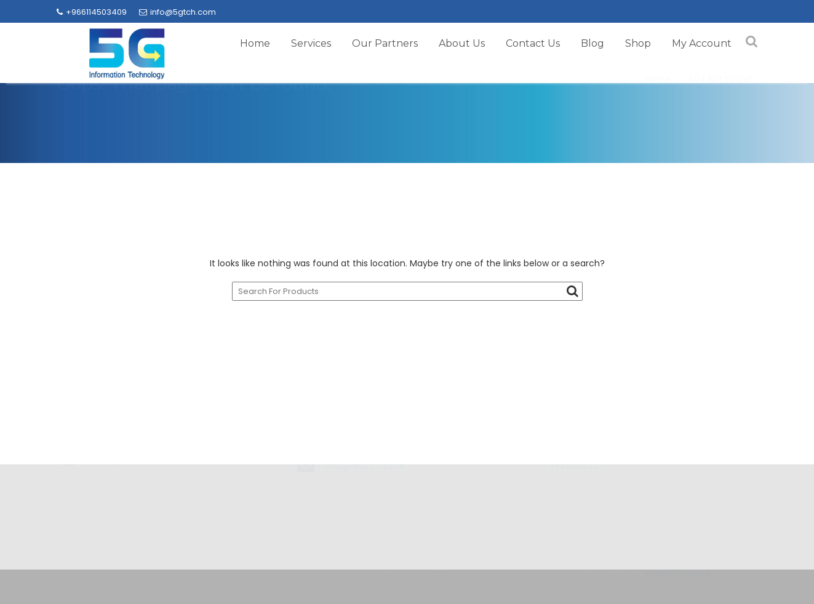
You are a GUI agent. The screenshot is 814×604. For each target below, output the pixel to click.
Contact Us (533, 43)
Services (311, 43)
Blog (592, 43)
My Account (702, 43)
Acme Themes (677, 580)
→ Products (568, 501)
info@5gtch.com (177, 12)
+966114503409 (92, 12)
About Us (462, 43)
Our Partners (385, 43)
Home (255, 43)
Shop (638, 43)
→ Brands (563, 478)
